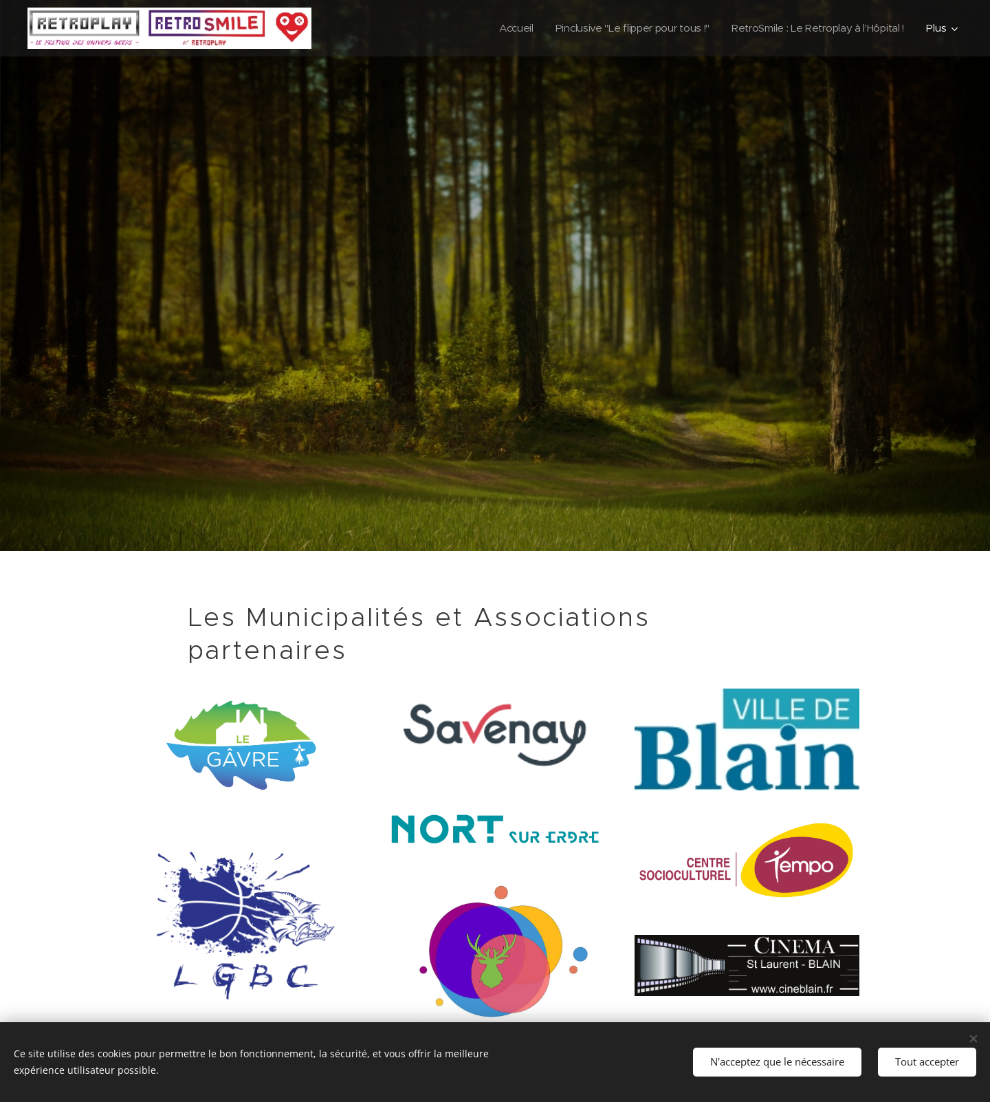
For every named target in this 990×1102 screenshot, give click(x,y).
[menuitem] (503, 28)
